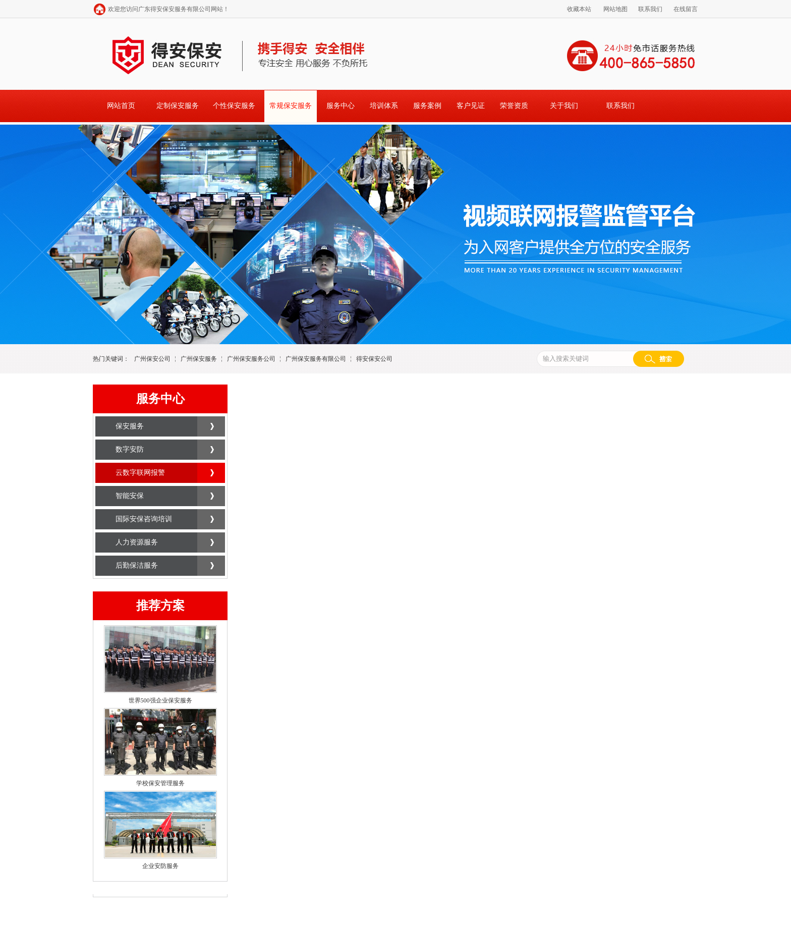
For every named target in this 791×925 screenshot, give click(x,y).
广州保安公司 (152, 358)
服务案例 (427, 106)
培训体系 (384, 106)
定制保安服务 (177, 106)
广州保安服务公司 (251, 358)
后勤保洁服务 (137, 565)
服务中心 (340, 106)
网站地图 (615, 9)
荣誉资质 (514, 106)
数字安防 (130, 449)
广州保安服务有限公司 (316, 358)
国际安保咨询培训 (144, 519)
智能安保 (130, 496)
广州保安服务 (199, 358)
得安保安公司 (374, 358)
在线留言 (685, 9)
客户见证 (471, 106)
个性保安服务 (234, 106)
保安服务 (130, 426)
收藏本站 (579, 9)
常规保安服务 (290, 106)
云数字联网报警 (140, 472)
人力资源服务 (137, 542)
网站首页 (121, 106)
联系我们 (650, 9)
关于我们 (564, 106)
